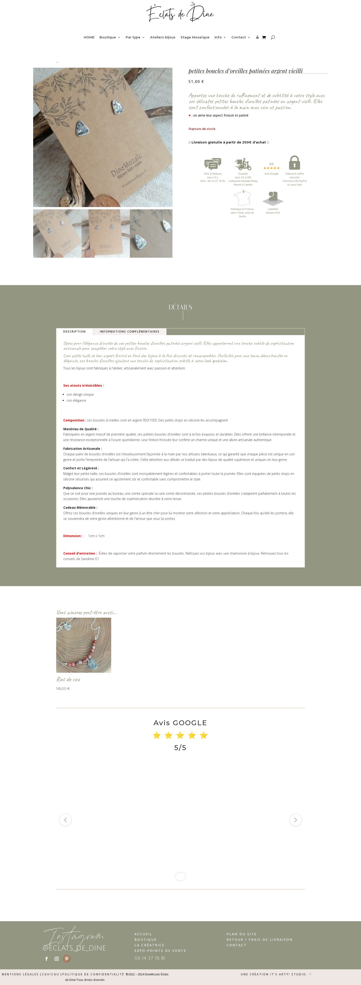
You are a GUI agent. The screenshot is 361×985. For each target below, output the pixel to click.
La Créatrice (149, 945)
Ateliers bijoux (162, 37)
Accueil (143, 934)
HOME (89, 37)
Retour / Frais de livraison (260, 939)
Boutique (107, 37)
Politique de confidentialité (93, 974)
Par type (133, 37)
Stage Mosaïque (195, 37)
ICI (97, 559)
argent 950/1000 (144, 420)
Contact (238, 37)
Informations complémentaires (130, 331)
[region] (180, 820)
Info (218, 37)
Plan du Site (242, 934)
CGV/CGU (50, 974)
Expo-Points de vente (160, 950)
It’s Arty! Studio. (289, 974)
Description (74, 331)
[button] (65, 820)
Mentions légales (20, 974)
